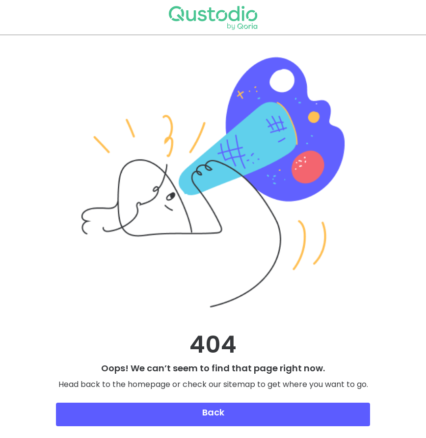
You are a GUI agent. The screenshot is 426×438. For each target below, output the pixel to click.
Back (213, 412)
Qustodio (213, 17)
